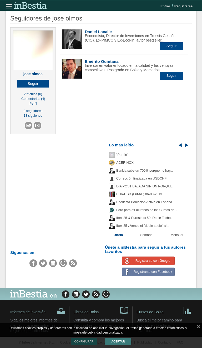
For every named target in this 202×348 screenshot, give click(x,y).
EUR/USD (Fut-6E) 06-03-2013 (139, 194)
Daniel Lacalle (98, 31)
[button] (33, 83)
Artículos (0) (33, 94)
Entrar (165, 6)
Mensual (177, 235)
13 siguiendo (33, 115)
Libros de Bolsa (100, 310)
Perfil (33, 103)
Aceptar (118, 341)
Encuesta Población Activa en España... (145, 202)
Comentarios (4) (33, 99)
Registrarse (183, 6)
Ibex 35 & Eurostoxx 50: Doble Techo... (145, 218)
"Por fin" (122, 155)
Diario (118, 235)
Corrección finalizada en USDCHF (141, 178)
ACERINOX (125, 163)
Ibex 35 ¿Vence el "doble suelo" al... (142, 226)
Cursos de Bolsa (164, 310)
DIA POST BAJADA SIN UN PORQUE (144, 186)
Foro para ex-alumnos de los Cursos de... (146, 210)
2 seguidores (32, 111)
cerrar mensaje (198, 328)
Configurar (83, 341)
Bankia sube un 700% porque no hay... (144, 170)
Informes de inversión (37, 311)
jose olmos (33, 74)
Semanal (146, 235)
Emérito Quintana (101, 61)
